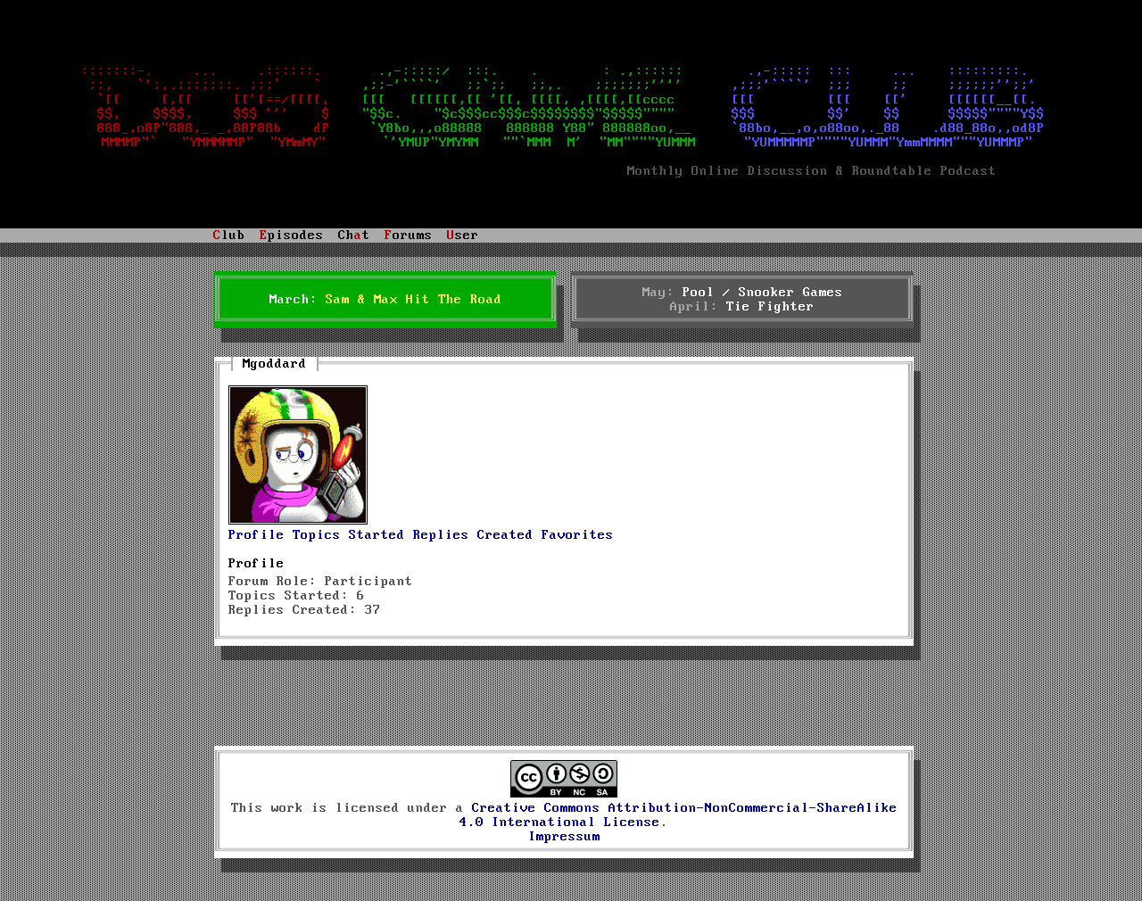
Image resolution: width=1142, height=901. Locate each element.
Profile (256, 535)
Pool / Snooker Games (763, 292)
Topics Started (349, 535)
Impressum (564, 837)
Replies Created (473, 535)
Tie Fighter (770, 307)
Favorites (578, 535)
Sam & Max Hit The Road (414, 300)
